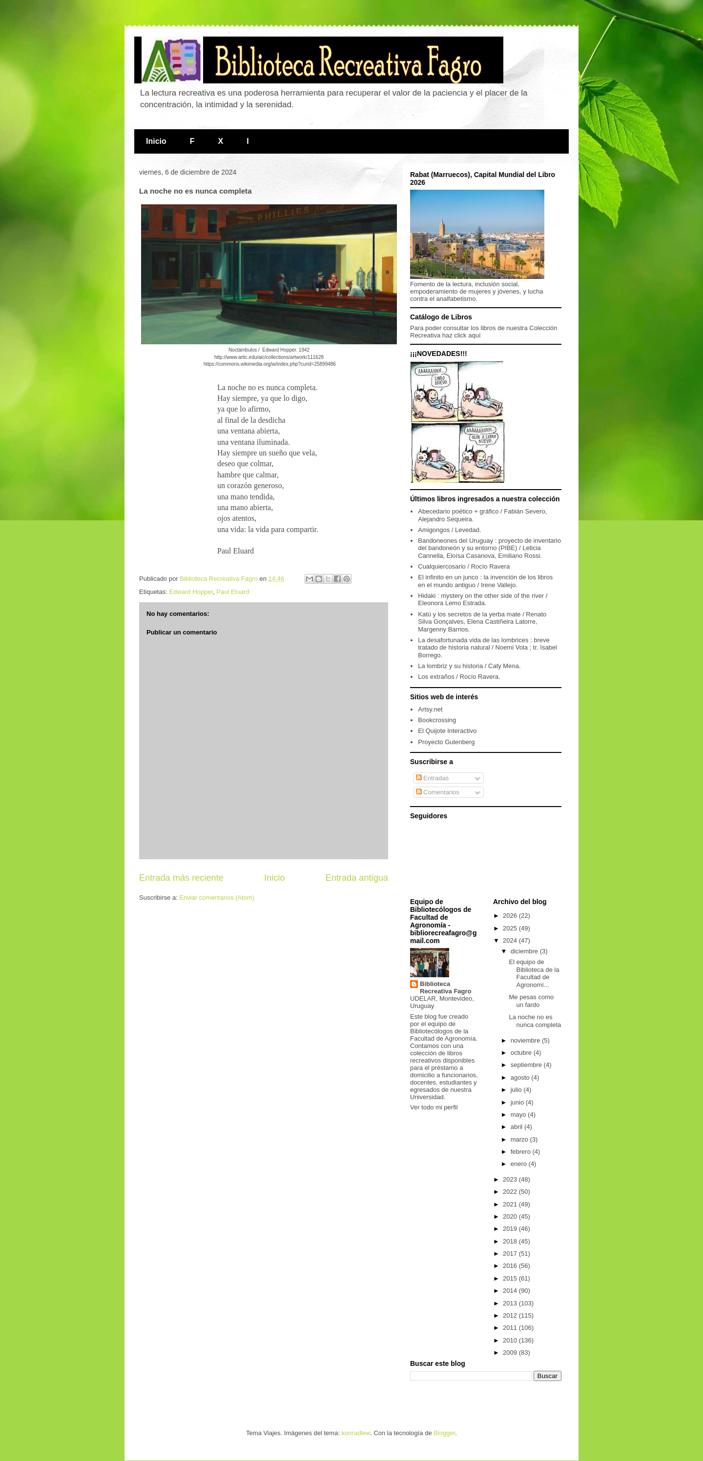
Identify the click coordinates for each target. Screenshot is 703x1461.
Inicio (156, 141)
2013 (511, 1303)
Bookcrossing (437, 720)
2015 (511, 1278)
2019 (511, 1228)
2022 (511, 1191)
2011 (511, 1327)
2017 (511, 1253)
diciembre (525, 951)
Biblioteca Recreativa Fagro (446, 987)
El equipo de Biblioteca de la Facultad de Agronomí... (534, 973)
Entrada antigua (357, 878)
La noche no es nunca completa (535, 1020)
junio (518, 1102)
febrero (522, 1151)
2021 (511, 1204)
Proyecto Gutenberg (446, 742)
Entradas (432, 778)
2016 (511, 1265)
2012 (511, 1315)
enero (520, 1163)
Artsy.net (430, 709)
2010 (511, 1340)
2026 (511, 915)
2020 (511, 1216)
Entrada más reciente (181, 878)
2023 (511, 1179)
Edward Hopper (191, 591)
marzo (520, 1139)
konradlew (356, 1433)
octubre (522, 1052)
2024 (511, 940)
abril (517, 1126)
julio (517, 1089)
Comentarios (437, 792)
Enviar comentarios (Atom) (216, 897)
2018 (511, 1241)
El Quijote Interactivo (447, 730)
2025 (511, 928)
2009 (511, 1352)
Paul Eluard (232, 591)
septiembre (527, 1064)
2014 (511, 1290)
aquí (474, 335)
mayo (519, 1114)
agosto (521, 1077)
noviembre (526, 1040)
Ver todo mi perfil (434, 1107)
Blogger (444, 1433)
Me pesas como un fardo (531, 1000)
